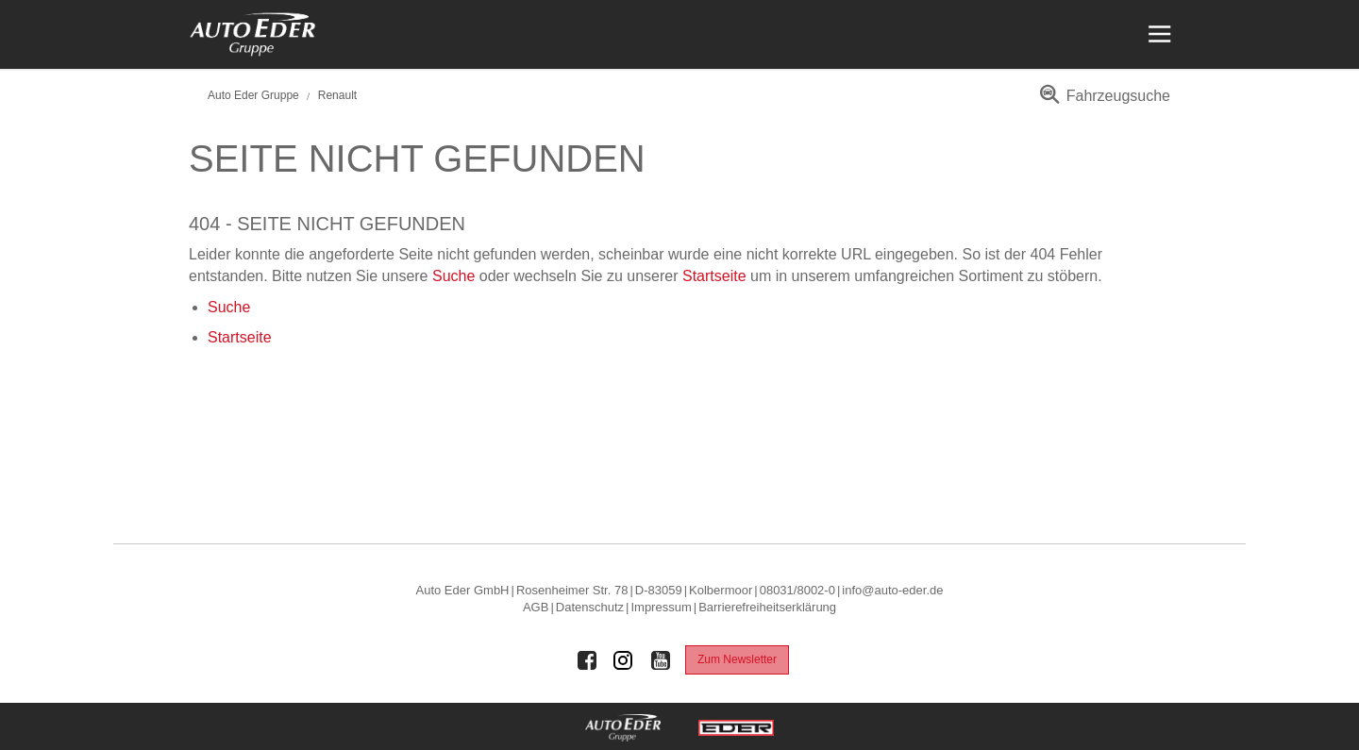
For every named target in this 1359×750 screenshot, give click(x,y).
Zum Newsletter (737, 659)
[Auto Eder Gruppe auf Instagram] (624, 660)
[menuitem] (1101, 102)
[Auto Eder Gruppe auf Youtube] (660, 660)
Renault (337, 95)
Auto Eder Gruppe (253, 95)
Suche (453, 276)
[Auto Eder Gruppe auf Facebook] (587, 660)
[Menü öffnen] (1157, 34)
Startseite (714, 276)
